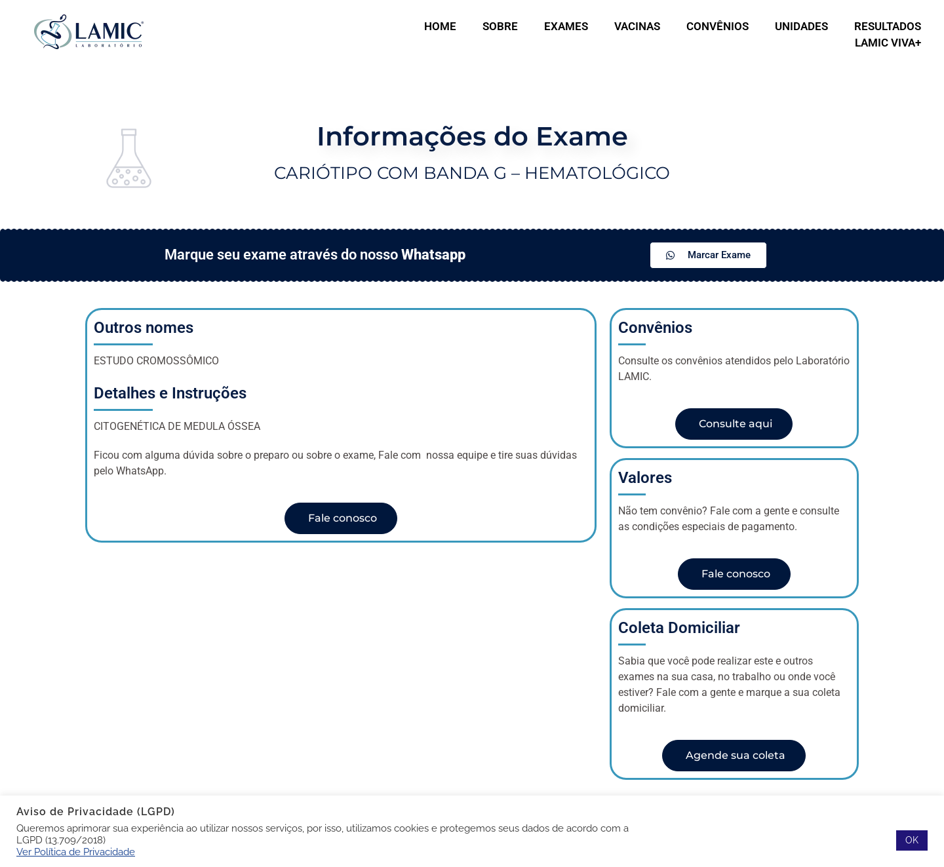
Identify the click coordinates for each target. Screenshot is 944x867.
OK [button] (911, 840)
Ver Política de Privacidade (75, 851)
